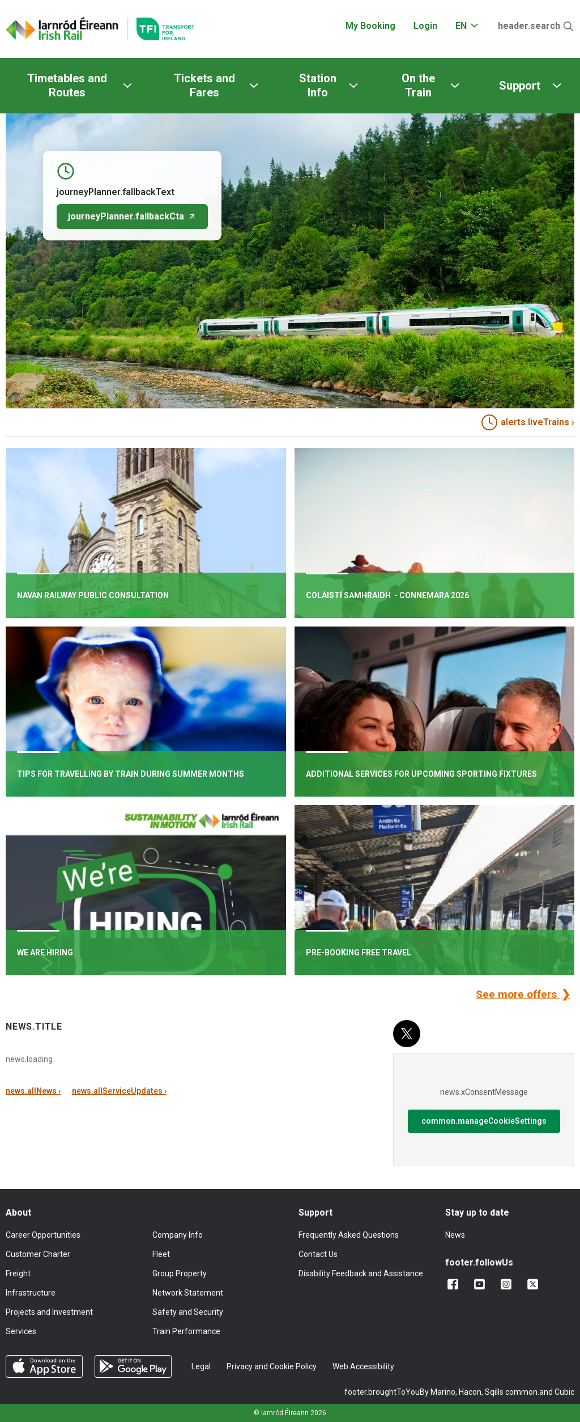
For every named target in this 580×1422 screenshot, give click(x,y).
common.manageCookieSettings (484, 1120)
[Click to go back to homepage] (62, 29)
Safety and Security (187, 1312)
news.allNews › (33, 1090)
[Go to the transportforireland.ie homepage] (160, 29)
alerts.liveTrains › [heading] (527, 422)
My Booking (370, 25)
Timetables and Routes (67, 85)
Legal (201, 1366)
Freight (18, 1273)
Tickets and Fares (204, 85)
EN (461, 25)
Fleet (161, 1254)
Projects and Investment (49, 1312)
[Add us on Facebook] (455, 1284)
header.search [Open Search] (529, 25)
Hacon (470, 1391)
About (18, 1212)
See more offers (518, 994)
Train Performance (186, 1331)
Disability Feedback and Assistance (360, 1273)
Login (425, 25)
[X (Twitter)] (406, 1033)
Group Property (179, 1273)
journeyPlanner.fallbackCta (132, 216)
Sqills (494, 1391)
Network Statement (187, 1292)
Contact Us (318, 1254)
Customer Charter (38, 1254)
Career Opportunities (43, 1234)
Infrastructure (31, 1292)
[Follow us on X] (535, 1284)
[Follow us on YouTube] (482, 1284)
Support (519, 85)
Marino (442, 1391)
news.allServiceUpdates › (119, 1090)
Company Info (177, 1234)
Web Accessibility (363, 1366)
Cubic (564, 1391)
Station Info (317, 85)
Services (21, 1331)
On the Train (418, 85)
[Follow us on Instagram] (508, 1284)
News (455, 1234)
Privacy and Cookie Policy (272, 1366)
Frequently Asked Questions (348, 1234)
